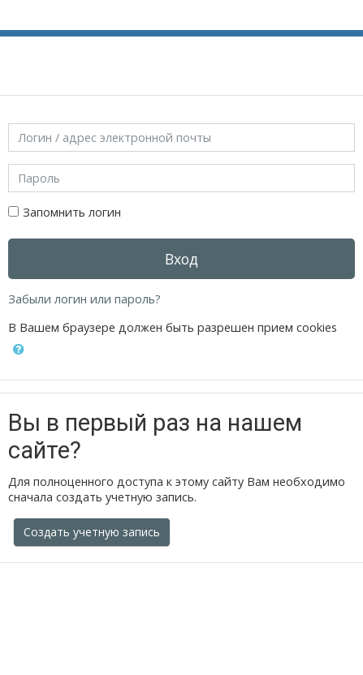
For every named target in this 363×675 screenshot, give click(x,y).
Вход (181, 259)
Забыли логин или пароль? (84, 299)
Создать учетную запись (92, 532)
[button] (18, 349)
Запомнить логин (72, 212)
